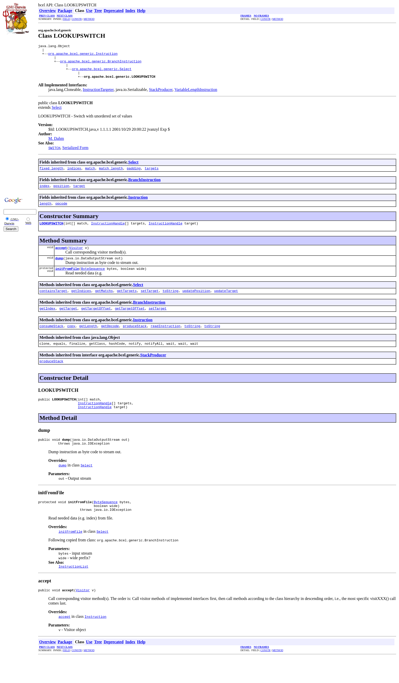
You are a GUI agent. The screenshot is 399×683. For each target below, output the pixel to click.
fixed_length (51, 175)
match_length (111, 175)
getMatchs (104, 303)
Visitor (76, 258)
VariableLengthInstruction (196, 96)
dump (59, 269)
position (61, 194)
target (79, 194)
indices (74, 175)
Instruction (138, 206)
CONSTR (77, 19)
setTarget (150, 303)
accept (61, 258)
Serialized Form (75, 154)
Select (57, 114)
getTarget (68, 322)
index (44, 194)
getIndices (81, 303)
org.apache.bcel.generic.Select (102, 74)
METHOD (88, 19)
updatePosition (196, 303)
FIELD (66, 19)
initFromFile (67, 280)
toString (170, 303)
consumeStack (51, 340)
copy (71, 340)
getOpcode (110, 340)
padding (134, 175)
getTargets (127, 303)
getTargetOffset (96, 322)
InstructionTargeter (98, 96)
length (45, 212)
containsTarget (53, 303)
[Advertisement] (18, 115)
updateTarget (226, 303)
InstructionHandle (108, 233)
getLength (88, 340)
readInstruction (165, 340)
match (90, 175)
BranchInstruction (144, 187)
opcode (61, 212)
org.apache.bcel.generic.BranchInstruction (100, 65)
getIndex (47, 322)
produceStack (135, 340)
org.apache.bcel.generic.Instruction (83, 55)
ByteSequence (93, 280)
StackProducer (161, 96)
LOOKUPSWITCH (51, 233)
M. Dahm (56, 145)
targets (152, 175)
